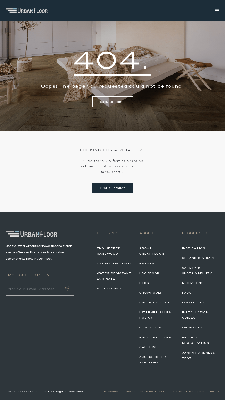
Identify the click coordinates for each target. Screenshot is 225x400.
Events (146, 263)
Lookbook (149, 273)
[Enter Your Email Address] (33, 289)
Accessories (109, 288)
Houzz (214, 391)
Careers (148, 347)
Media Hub (192, 283)
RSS (161, 391)
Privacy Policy (154, 302)
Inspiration (193, 248)
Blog (144, 283)
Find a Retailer (112, 188)
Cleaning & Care (199, 258)
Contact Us (151, 327)
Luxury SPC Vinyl (114, 263)
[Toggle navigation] (217, 10)
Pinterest (177, 391)
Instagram (197, 391)
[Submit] (67, 289)
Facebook (111, 391)
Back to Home (112, 102)
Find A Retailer (155, 337)
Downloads (193, 302)
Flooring (107, 233)
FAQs (187, 292)
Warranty (192, 327)
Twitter (129, 391)
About (146, 233)
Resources (195, 233)
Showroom (150, 292)
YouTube (146, 391)
